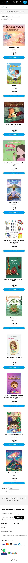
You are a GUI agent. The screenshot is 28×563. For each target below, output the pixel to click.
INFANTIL (22, 11)
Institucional (16, 526)
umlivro (3, 11)
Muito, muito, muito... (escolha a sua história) (14, 241)
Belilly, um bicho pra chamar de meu (14, 163)
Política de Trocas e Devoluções (20, 535)
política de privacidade (20, 519)
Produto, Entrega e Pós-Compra (7, 535)
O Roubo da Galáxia (14, 473)
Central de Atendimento (6, 533)
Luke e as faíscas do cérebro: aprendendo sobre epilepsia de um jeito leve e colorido (14, 396)
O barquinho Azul (14, 47)
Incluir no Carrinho (14, 57)
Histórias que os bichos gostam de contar (14, 280)
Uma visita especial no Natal (14, 434)
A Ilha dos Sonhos (14, 202)
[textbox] (13, 7)
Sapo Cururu (14, 318)
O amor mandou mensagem (14, 357)
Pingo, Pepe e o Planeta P (14, 124)
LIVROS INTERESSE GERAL (12, 11)
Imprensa (3, 527)
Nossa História (4, 526)
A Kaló (14, 86)
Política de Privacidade (18, 533)
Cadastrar (19, 517)
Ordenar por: (4, 16)
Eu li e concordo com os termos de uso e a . (12, 519)
